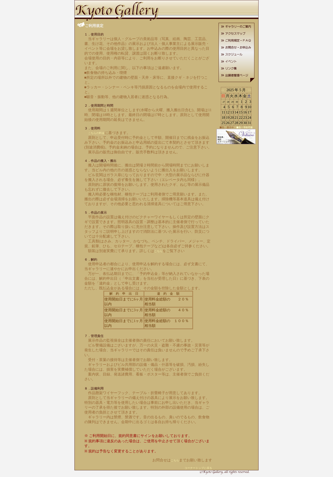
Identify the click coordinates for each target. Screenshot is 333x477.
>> (249, 90)
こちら (158, 251)
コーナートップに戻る (198, 468)
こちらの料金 (96, 133)
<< (223, 90)
